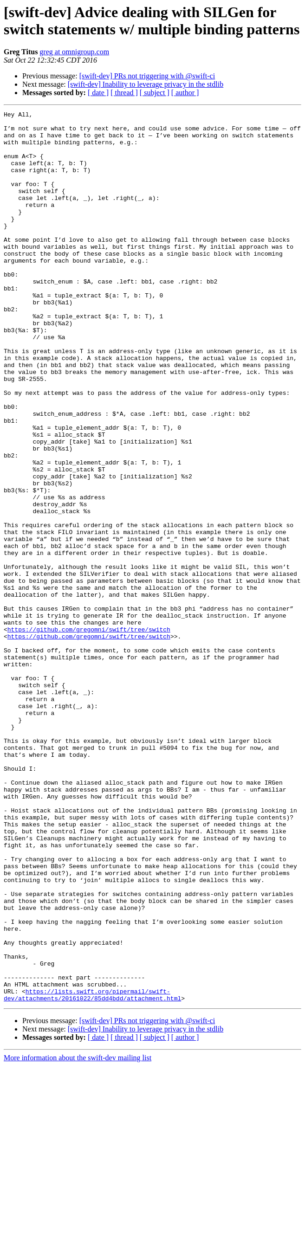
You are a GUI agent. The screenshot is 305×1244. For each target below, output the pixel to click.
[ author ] (185, 93)
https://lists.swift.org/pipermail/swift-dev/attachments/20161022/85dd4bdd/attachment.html (92, 1172)
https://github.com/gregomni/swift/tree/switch (88, 733)
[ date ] (98, 93)
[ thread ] (124, 93)
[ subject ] (154, 93)
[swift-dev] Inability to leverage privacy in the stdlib (145, 84)
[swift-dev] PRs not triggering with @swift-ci (147, 76)
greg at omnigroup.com (74, 52)
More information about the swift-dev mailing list (77, 1236)
